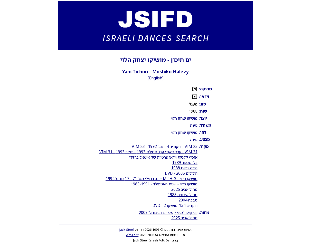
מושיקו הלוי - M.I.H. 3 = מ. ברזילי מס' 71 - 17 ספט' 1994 (152, 178)
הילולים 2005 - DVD (181, 173)
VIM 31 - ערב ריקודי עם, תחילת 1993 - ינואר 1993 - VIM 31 (148, 151)
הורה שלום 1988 (184, 168)
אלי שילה (132, 235)
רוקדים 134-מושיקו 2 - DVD (175, 205)
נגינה (194, 125)
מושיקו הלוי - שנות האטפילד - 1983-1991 (164, 184)
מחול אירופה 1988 (183, 194)
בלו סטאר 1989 (185, 162)
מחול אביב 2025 (184, 189)
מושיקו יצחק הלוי (184, 118)
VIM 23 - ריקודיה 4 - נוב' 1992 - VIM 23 (165, 146)
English (155, 78)
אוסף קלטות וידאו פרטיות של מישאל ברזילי (163, 157)
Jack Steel (126, 229)
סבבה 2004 (188, 200)
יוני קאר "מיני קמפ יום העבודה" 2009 (168, 212)
